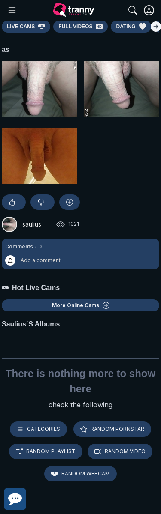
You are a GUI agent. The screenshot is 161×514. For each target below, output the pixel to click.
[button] (80, 254)
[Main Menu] (12, 10)
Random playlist (46, 451)
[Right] (156, 26)
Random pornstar (112, 429)
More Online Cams (80, 305)
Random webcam (80, 473)
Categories (38, 429)
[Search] (132, 10)
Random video (120, 451)
